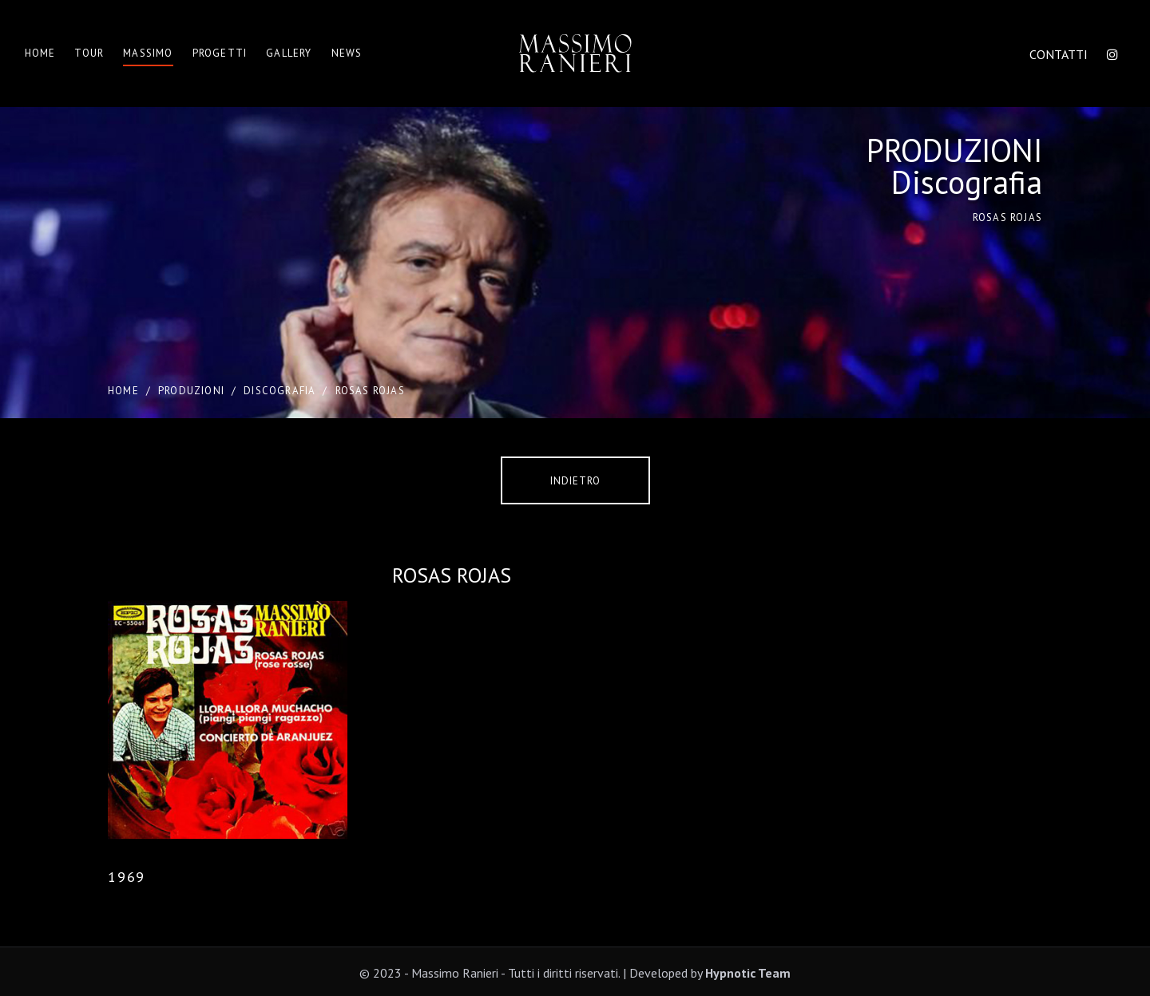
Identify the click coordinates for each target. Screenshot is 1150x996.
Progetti (220, 53)
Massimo (147, 53)
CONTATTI (1058, 54)
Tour (89, 53)
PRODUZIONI (191, 390)
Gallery (288, 53)
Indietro (575, 481)
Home (40, 53)
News (347, 53)
